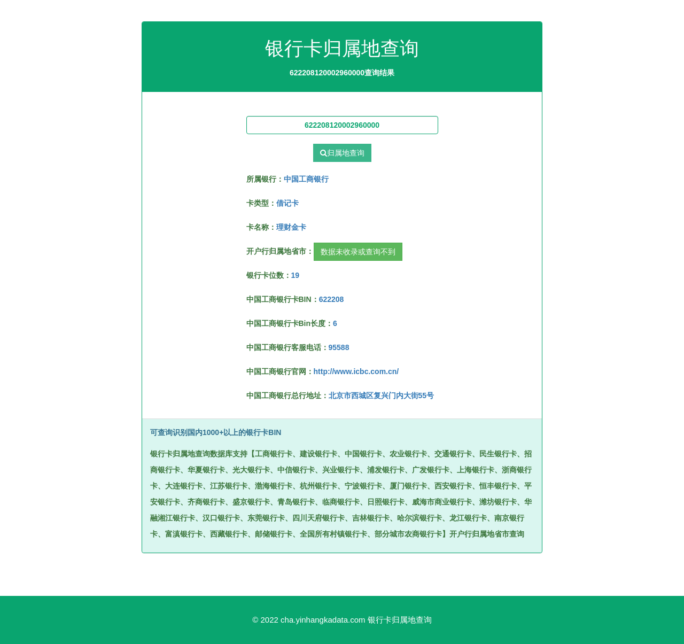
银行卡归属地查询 (400, 619)
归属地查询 (342, 153)
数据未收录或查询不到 (358, 251)
